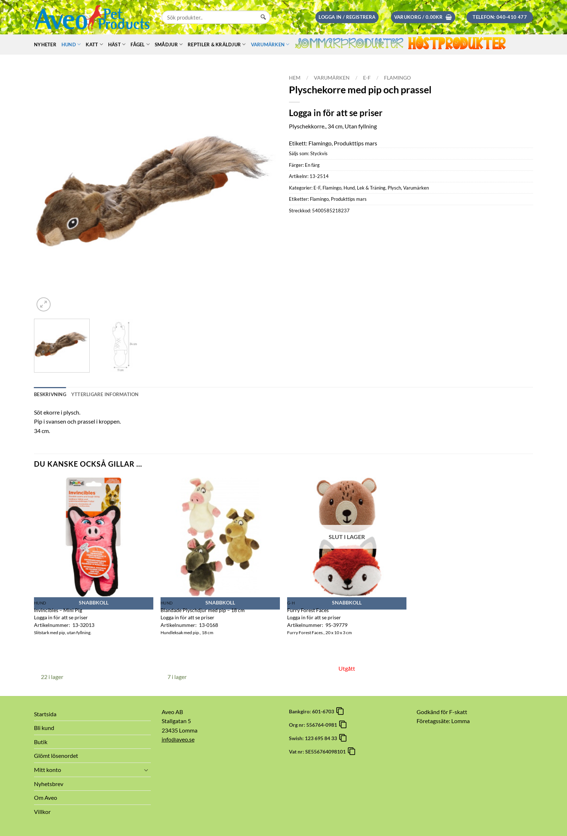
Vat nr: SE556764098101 (318, 751)
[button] (347, 17)
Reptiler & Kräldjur (217, 44)
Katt (94, 44)
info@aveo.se (178, 739)
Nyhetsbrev (48, 783)
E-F (367, 78)
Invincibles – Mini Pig (58, 610)
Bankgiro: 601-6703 (312, 711)
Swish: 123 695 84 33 (314, 738)
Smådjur (169, 44)
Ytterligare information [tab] (105, 394)
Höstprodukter (457, 44)
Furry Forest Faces (308, 610)
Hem (294, 78)
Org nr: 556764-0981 (314, 725)
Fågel (140, 44)
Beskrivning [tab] (50, 394)
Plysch (394, 188)
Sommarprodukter (349, 44)
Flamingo (397, 78)
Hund (71, 44)
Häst (116, 44)
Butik (40, 741)
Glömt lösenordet (56, 755)
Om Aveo (45, 797)
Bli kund (44, 727)
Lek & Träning (371, 188)
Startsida (45, 713)
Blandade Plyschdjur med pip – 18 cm (203, 610)
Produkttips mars (349, 199)
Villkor (42, 811)
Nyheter (45, 44)
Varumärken (270, 44)
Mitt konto (47, 769)
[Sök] (263, 24)
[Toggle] (146, 769)
